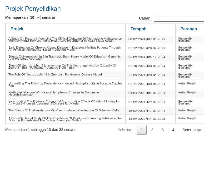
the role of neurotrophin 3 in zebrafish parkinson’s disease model (55, 74)
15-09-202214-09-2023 (146, 119)
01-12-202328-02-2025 (146, 48)
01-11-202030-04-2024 (146, 84)
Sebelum (125, 130)
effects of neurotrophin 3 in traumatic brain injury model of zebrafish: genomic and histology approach (64, 57)
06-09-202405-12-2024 (146, 57)
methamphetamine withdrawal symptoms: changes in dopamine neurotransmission (53, 93)
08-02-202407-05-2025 (146, 39)
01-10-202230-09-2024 (146, 66)
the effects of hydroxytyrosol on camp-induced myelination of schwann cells (63, 110)
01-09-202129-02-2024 (146, 102)
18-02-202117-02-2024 (146, 111)
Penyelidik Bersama (185, 39)
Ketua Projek (187, 83)
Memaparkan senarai (30, 17)
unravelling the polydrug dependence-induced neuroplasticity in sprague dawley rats (65, 84)
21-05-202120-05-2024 (146, 75)
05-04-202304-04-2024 (146, 93)
